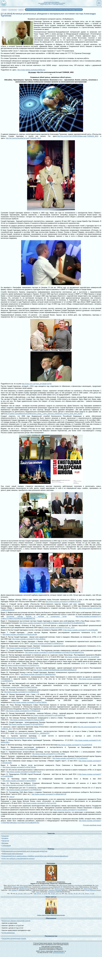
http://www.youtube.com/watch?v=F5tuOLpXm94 (19, 634)
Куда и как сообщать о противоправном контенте (18, 858)
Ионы (21, 885)
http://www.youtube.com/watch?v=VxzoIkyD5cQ (70, 810)
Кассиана (58, 890)
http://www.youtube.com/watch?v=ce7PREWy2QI (23, 790)
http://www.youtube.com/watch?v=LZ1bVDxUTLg (21, 665)
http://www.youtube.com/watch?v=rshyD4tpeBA (81, 630)
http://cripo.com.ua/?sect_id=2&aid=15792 (37, 384)
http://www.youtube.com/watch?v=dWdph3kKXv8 (49, 794)
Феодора (22, 888)
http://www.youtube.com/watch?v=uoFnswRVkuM (47, 715)
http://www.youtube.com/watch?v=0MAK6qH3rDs (38, 674)
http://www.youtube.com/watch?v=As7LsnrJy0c (39, 803)
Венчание (5, 843)
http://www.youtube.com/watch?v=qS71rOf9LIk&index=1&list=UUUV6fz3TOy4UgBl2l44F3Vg (52, 623)
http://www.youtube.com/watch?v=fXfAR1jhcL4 (46, 643)
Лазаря (86, 888)
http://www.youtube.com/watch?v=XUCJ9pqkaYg (19, 738)
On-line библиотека (8, 933)
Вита (61, 885)
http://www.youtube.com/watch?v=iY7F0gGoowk (23, 711)
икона (13, 885)
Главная (4, 9)
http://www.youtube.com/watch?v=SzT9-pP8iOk (23, 648)
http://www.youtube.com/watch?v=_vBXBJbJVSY (32, 733)
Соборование (6, 845)
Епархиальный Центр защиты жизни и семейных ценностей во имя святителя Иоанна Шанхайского (35, 856)
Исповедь (5, 838)
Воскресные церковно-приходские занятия (16, 921)
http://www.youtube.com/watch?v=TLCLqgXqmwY (70, 758)
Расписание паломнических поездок (14, 938)
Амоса (9, 885)
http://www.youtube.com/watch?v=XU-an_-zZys (58, 627)
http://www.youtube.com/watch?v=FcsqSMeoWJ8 (19, 749)
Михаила (57, 888)
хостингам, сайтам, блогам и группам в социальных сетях (36, 616)
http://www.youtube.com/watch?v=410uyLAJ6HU (27, 720)
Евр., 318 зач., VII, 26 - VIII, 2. (73, 893)
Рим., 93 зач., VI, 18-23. (41, 893)
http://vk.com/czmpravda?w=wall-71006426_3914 (23, 138)
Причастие (5, 840)
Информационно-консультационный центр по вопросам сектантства (24, 851)
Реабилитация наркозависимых (12, 853)
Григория (51, 890)
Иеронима (16, 887)
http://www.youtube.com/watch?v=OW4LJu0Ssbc (19, 687)
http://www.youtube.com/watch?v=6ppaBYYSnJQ (23, 772)
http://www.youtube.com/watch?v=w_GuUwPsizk (82, 657)
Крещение (5, 836)
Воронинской (52, 892)
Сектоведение (12, 9)
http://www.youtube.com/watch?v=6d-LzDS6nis (28, 639)
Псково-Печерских (90, 890)
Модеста (71, 885)
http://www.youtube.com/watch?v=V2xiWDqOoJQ (21, 692)
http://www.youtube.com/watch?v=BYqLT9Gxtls (19, 767)
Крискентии (78, 885)
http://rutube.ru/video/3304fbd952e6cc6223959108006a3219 (55, 670)
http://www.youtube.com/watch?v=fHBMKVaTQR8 (63, 601)
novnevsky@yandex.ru (59, 952)
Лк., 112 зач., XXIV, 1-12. (23, 893)
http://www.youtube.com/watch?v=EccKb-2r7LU (19, 785)
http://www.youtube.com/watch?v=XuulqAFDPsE (75, 745)
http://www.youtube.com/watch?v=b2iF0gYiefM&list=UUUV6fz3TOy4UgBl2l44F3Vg (54, 652)
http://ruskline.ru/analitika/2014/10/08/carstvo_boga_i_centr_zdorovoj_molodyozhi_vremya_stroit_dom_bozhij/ (43, 414)
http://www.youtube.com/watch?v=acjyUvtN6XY (19, 781)
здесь (11, 797)
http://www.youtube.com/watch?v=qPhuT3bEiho (30, 702)
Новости (21, 9)
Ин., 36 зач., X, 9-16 (88, 893)
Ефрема (14, 890)
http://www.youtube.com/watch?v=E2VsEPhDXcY (26, 724)
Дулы (96, 885)
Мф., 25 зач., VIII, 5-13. (54, 893)
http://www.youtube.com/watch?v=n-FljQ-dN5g (48, 754)
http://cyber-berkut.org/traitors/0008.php (31, 70)
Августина (44, 887)
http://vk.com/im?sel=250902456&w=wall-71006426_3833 (77, 136)
